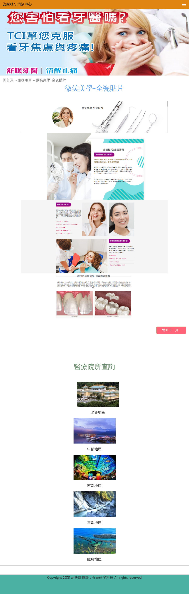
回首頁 (8, 80)
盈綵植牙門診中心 (17, 4)
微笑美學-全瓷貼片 (51, 80)
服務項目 (25, 80)
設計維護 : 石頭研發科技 (95, 577)
